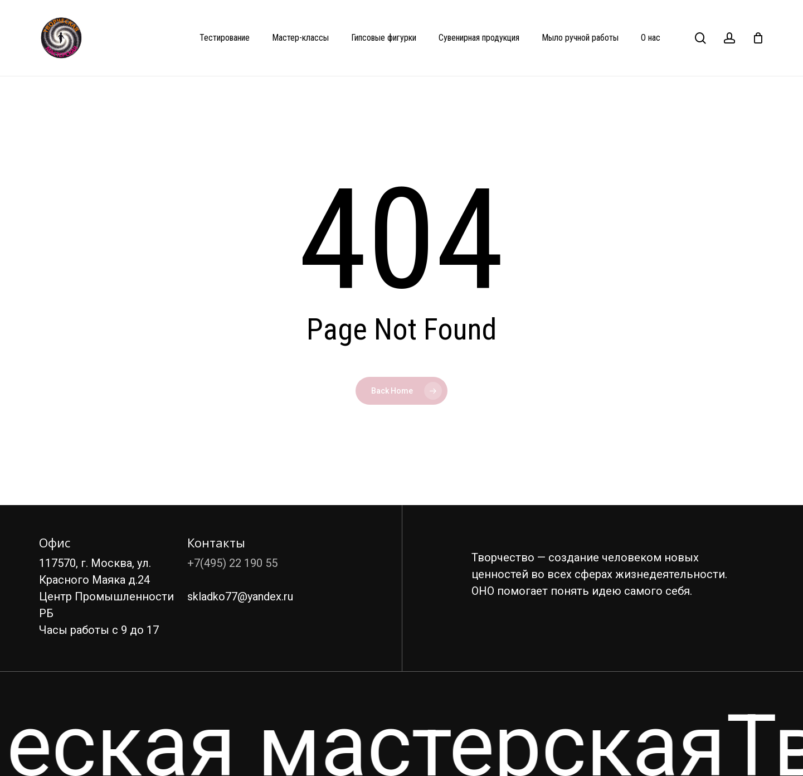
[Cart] (758, 38)
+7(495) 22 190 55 (232, 563)
